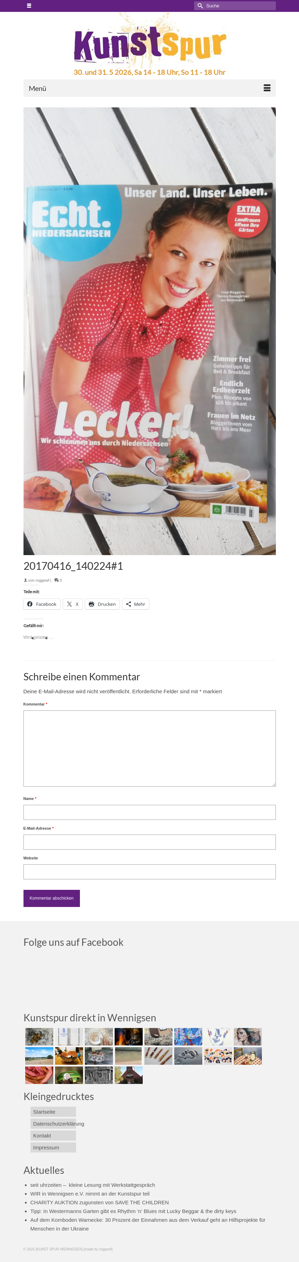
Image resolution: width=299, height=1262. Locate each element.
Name (29, 798)
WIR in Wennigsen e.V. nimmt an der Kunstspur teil (90, 1194)
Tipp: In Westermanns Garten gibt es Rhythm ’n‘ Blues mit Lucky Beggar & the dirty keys (133, 1211)
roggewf (42, 580)
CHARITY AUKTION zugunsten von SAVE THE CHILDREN (99, 1202)
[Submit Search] (199, 5)
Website (30, 858)
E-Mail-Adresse (38, 828)
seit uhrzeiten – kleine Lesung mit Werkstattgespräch (92, 1185)
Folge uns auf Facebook (73, 942)
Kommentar (35, 704)
